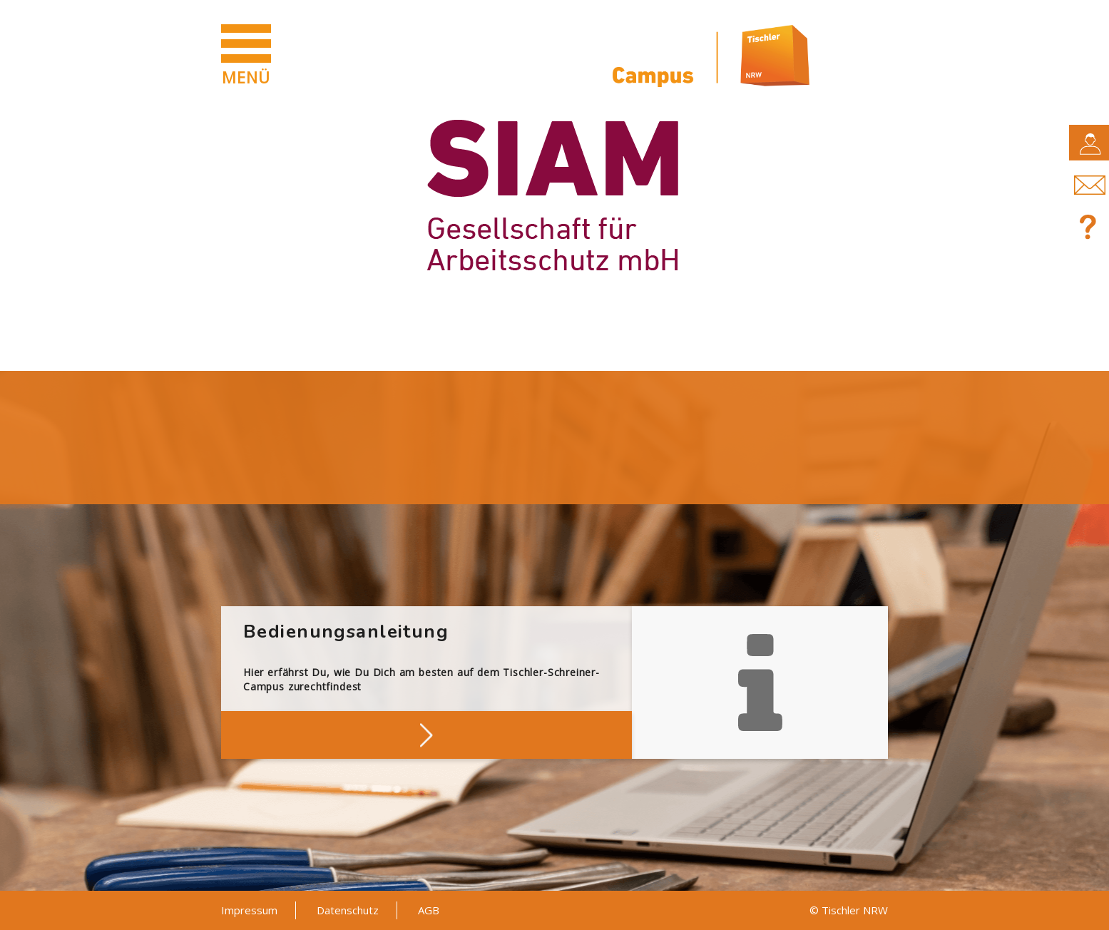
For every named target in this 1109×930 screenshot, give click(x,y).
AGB (428, 910)
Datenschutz (348, 910)
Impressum (249, 910)
